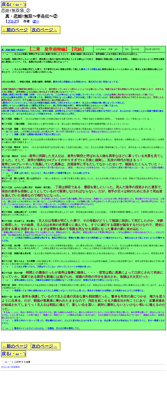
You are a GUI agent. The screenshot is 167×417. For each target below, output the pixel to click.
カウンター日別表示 (10, 367)
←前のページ (15, 29)
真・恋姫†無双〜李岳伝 (12, 50)
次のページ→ (44, 29)
